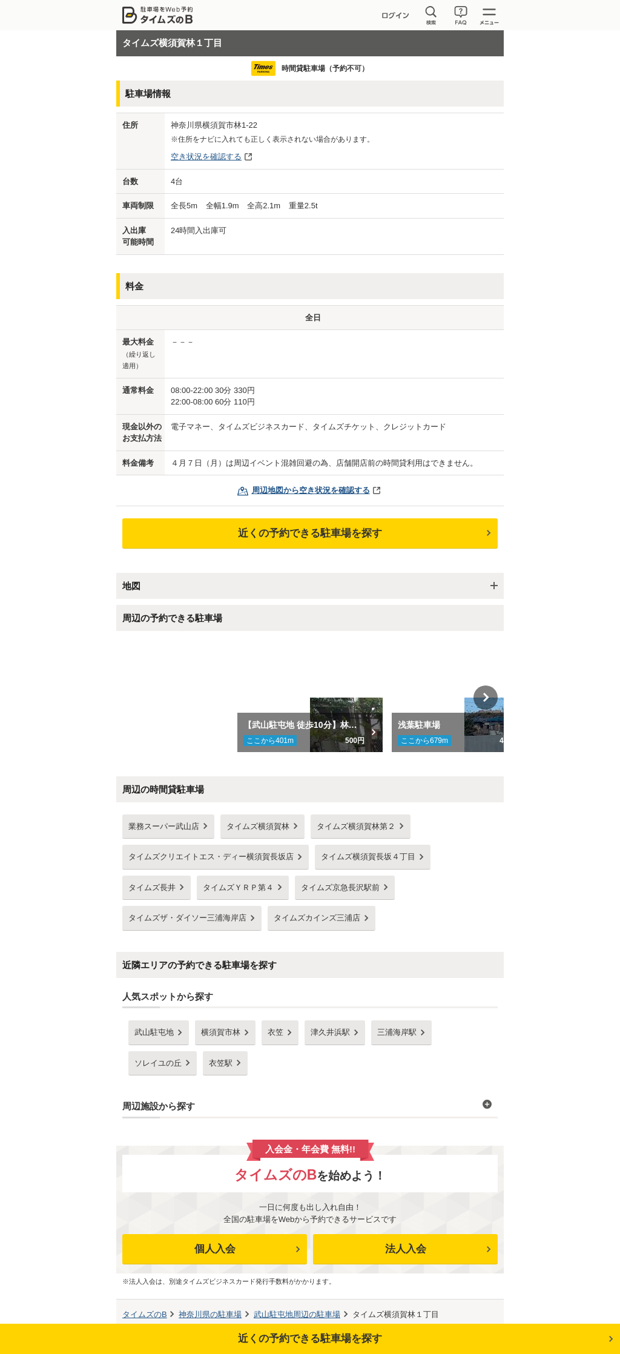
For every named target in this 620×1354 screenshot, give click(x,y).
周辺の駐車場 (297, 1314)
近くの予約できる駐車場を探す (310, 533)
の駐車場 (210, 1314)
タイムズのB (144, 1314)
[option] (310, 697)
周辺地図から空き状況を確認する (311, 490)
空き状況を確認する (206, 156)
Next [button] (485, 697)
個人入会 (215, 1249)
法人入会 (405, 1249)
